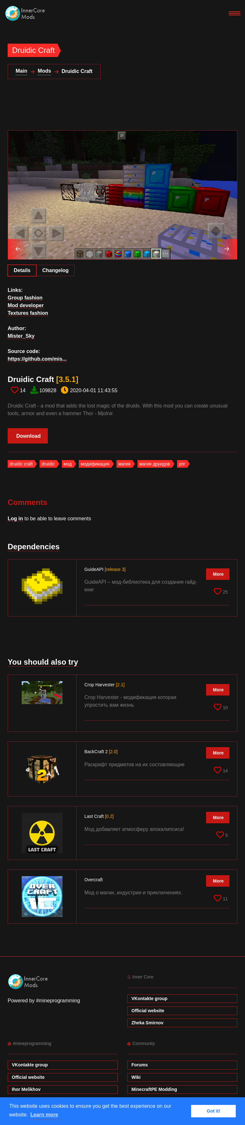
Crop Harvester (104, 685)
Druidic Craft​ (43, 379)
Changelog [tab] (55, 270)
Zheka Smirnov (147, 1022)
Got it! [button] (213, 1111)
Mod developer (26, 305)
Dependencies (34, 546)
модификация (95, 463)
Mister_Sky (21, 336)
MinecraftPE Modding (154, 1089)
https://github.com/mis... (37, 359)
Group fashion (25, 297)
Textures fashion (28, 313)
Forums (139, 1064)
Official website (147, 1010)
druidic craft (21, 463)
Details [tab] (22, 270)
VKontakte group (149, 998)
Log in (15, 518)
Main (21, 71)
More (218, 574)
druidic (48, 463)
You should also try (43, 662)
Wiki (136, 1077)
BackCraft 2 (100, 751)
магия (124, 463)
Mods (44, 71)
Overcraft (94, 879)
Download (28, 436)
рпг (182, 463)
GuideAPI (104, 569)
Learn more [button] (44, 1114)
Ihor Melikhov (26, 1089)
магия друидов (154, 463)
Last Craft (99, 816)
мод (68, 463)
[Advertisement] (124, 108)
